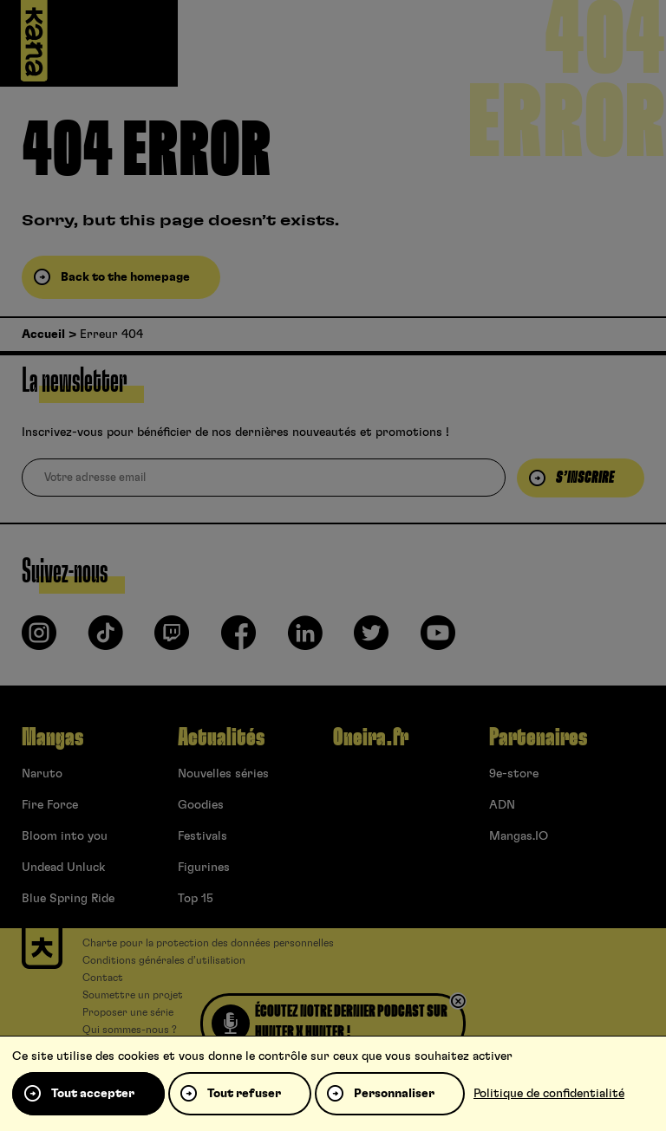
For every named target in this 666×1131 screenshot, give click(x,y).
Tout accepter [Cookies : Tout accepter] (92, 1094)
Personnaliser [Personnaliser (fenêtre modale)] (394, 1094)
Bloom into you (65, 836)
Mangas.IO (518, 836)
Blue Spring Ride (68, 899)
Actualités (221, 738)
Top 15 (195, 899)
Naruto (42, 774)
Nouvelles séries (223, 774)
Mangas (52, 738)
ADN (502, 805)
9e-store (514, 774)
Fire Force (50, 805)
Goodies (201, 805)
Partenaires (538, 738)
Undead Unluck (63, 867)
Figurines (204, 867)
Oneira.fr (370, 738)
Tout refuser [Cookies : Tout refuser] (244, 1094)
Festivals (202, 836)
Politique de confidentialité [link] (548, 1094)
